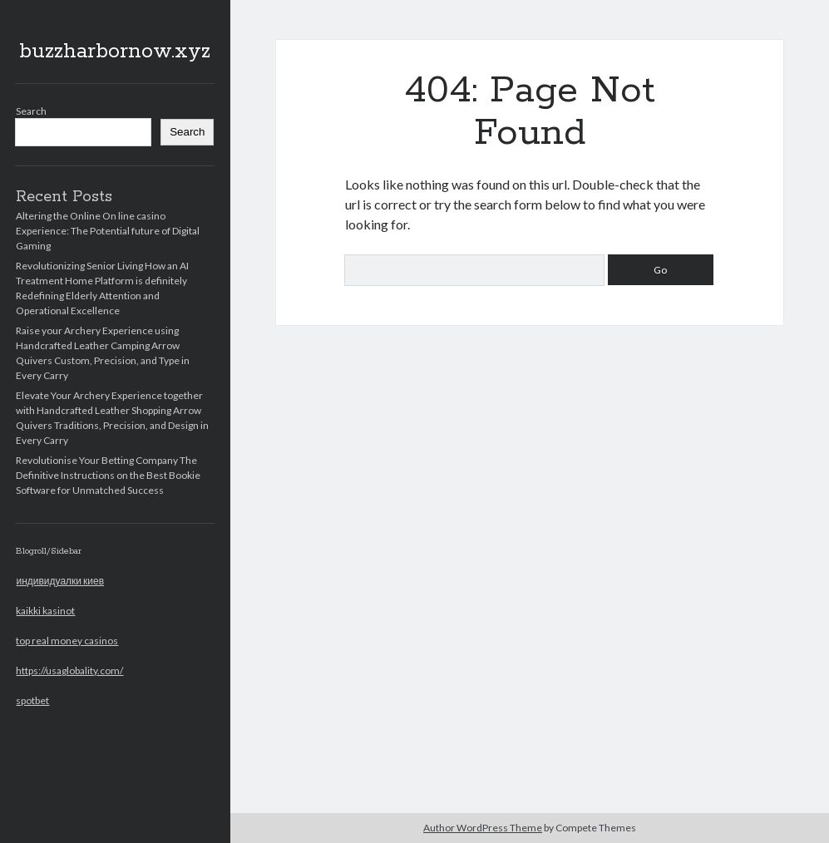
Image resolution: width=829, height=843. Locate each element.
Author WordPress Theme (482, 827)
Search (31, 111)
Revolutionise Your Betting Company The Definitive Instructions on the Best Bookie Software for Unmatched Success (108, 475)
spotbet (32, 700)
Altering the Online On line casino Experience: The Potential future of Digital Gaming (108, 231)
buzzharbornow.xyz (114, 51)
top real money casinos (67, 640)
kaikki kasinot (45, 610)
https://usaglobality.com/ (69, 670)
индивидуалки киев (60, 580)
